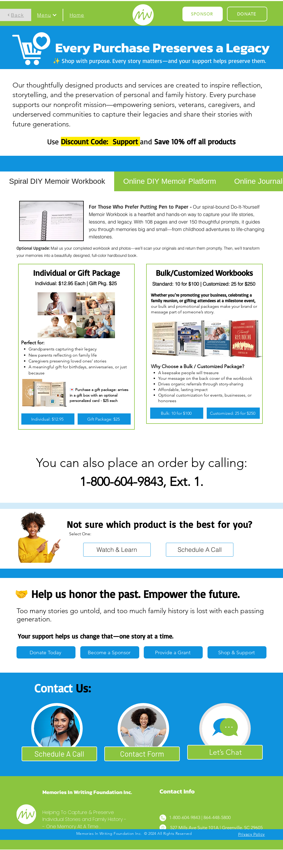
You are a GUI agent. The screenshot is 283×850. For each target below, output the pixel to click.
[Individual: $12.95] (48, 419)
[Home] (77, 15)
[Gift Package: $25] (104, 419)
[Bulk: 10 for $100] (177, 413)
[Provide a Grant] (173, 652)
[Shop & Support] (237, 652)
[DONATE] (247, 14)
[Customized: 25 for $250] (233, 413)
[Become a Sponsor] (109, 652)
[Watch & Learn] (117, 550)
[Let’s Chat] (225, 752)
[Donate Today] (46, 652)
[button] (46, 15)
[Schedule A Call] (199, 550)
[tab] (57, 181)
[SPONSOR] (202, 14)
